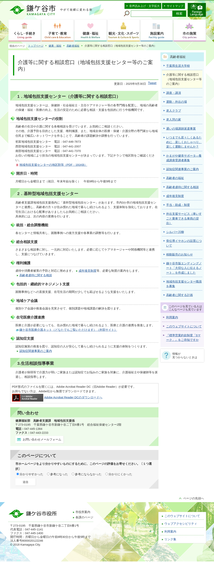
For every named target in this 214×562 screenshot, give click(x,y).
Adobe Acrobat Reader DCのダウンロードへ (57, 397)
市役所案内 (82, 512)
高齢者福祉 (73, 45)
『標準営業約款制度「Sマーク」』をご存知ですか (183, 337)
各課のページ (84, 517)
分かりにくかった (120, 474)
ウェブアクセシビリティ (180, 523)
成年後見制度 (87, 270)
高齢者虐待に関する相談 (35, 275)
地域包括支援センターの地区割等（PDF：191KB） (53, 164)
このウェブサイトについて (184, 326)
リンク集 (170, 539)
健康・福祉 (55, 45)
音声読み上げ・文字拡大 (144, 6)
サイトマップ (175, 6)
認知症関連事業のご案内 (35, 351)
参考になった (59, 474)
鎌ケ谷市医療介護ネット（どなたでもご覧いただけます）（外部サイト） (68, 329)
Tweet (152, 83)
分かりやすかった (31, 474)
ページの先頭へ (193, 498)
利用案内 (172, 317)
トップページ (35, 45)
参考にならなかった (88, 474)
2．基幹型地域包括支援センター (47, 193)
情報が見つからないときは (184, 355)
